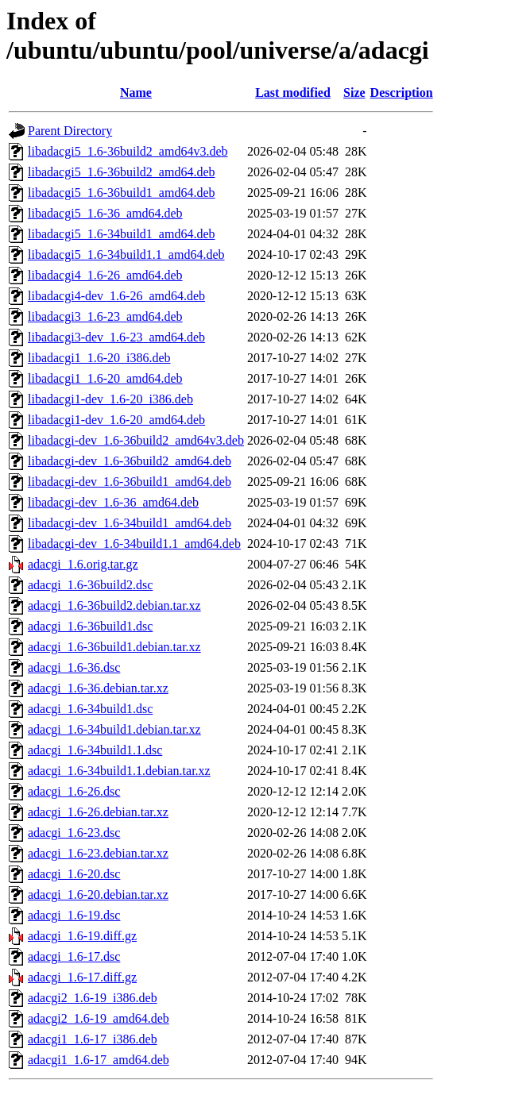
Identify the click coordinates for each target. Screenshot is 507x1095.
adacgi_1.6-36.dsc (74, 667)
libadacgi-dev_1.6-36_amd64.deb (113, 502)
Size (354, 92)
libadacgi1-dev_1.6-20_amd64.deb (116, 419)
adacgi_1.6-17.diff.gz (82, 977)
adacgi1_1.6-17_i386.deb (92, 1039)
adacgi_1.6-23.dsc (74, 832)
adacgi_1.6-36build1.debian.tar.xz (114, 647)
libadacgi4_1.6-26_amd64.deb (105, 275)
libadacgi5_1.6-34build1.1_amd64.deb (126, 254)
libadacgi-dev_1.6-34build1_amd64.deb (129, 523)
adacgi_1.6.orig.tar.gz (83, 564)
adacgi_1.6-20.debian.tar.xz (98, 894)
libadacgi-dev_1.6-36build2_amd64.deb (129, 461)
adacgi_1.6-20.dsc (74, 874)
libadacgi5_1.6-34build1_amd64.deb (121, 234)
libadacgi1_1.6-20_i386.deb (99, 357)
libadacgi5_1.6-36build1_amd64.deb (121, 192)
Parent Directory (70, 130)
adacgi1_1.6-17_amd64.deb (98, 1059)
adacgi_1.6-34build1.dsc (90, 708)
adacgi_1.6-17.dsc (74, 956)
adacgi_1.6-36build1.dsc (90, 626)
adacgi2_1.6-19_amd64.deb (98, 1018)
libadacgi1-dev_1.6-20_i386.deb (110, 399)
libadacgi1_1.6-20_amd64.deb (105, 378)
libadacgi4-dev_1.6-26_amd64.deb (116, 296)
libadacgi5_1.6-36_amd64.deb (105, 213)
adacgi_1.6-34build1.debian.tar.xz (114, 729)
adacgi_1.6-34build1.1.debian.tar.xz (119, 770)
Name (136, 92)
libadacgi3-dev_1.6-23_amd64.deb (116, 337)
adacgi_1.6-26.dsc (74, 791)
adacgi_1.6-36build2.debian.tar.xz (114, 605)
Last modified (293, 92)
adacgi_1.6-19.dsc (74, 915)
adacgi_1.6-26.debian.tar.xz (98, 812)
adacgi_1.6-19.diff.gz (82, 936)
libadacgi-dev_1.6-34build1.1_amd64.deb (134, 543)
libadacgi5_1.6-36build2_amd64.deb (121, 172)
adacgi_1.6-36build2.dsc (90, 585)
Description (401, 92)
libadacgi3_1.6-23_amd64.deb (105, 316)
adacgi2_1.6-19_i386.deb (92, 997)
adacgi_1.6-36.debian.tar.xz (98, 688)
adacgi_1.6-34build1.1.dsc (95, 750)
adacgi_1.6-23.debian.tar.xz (98, 853)
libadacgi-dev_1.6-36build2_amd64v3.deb (136, 440)
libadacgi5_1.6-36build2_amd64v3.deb (128, 151)
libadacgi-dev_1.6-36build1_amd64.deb (129, 481)
